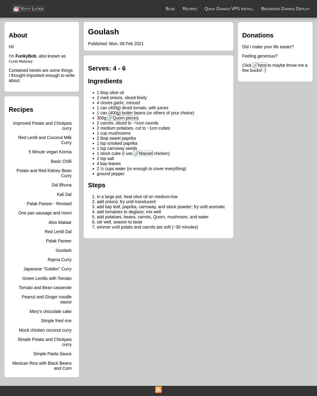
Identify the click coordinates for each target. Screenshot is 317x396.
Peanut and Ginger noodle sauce (47, 299)
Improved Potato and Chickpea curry (42, 126)
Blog (170, 8)
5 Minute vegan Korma (50, 151)
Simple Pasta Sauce (52, 353)
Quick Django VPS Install (229, 8)
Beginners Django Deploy (285, 8)
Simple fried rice (56, 320)
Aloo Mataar (60, 222)
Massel (146, 153)
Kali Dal (64, 194)
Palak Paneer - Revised (49, 203)
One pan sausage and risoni (45, 212)
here (262, 65)
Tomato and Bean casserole (45, 287)
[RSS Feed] (158, 391)
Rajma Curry (60, 259)
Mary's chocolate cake (50, 311)
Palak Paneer (59, 240)
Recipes (189, 8)
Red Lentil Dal (58, 231)
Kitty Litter (28, 8)
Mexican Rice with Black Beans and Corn (42, 366)
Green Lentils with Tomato (47, 278)
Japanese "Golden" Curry (48, 268)
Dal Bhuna (62, 184)
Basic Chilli (61, 161)
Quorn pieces (125, 117)
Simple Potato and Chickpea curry (45, 342)
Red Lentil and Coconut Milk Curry (45, 140)
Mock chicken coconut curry (45, 330)
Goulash (64, 250)
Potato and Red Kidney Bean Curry (44, 173)
